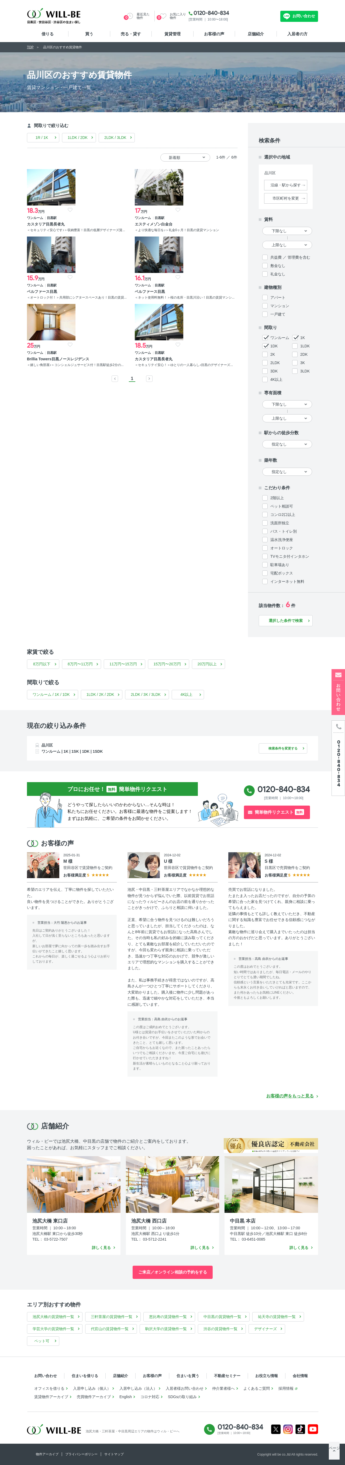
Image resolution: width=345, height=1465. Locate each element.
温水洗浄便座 (281, 540)
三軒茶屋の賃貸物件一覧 (111, 1317)
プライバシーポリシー (81, 1454)
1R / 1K (42, 137)
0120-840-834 (211, 13)
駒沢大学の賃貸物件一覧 (166, 1329)
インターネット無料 (287, 581)
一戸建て (277, 314)
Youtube (313, 1429)
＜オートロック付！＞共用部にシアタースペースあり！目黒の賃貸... (159, 234)
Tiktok (300, 1429)
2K (272, 354)
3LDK (305, 371)
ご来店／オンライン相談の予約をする (172, 1272)
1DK (274, 346)
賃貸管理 (172, 34)
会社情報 (300, 1376)
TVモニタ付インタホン (289, 556)
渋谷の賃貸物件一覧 (220, 1329)
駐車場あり (279, 565)
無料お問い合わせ (259, 16)
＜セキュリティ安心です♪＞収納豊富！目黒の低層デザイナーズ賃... (50, 234)
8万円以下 (41, 664)
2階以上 (277, 498)
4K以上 (276, 379)
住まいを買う (188, 1376)
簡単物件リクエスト (279, 812)
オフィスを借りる (49, 1388)
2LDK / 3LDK (115, 137)
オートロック (281, 548)
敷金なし (277, 265)
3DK (274, 371)
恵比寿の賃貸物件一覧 (168, 1317)
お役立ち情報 (266, 1376)
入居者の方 (297, 34)
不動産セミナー (227, 1376)
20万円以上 (207, 664)
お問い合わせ (303, 16)
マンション (279, 306)
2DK (304, 354)
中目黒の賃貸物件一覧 (222, 1317)
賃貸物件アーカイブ (51, 1397)
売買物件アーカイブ (94, 1397)
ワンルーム (279, 338)
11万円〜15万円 (123, 664)
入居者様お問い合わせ (184, 1388)
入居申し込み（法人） (138, 1388)
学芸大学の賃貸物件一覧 (53, 1329)
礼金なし (277, 274)
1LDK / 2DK (78, 137)
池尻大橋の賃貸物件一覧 (53, 1317)
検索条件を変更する (280, 748)
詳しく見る (101, 1247)
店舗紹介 (256, 34)
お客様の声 (214, 34)
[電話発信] (338, 758)
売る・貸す (131, 34)
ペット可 (41, 1341)
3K (302, 363)
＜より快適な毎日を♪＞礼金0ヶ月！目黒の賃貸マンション (103, 232)
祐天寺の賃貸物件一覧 (277, 1317)
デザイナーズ (265, 1329)
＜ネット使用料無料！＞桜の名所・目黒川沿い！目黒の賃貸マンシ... (213, 234)
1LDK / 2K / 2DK (100, 694)
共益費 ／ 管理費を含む (290, 257)
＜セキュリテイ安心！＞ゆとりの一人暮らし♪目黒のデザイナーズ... (105, 315)
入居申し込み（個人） (92, 1388)
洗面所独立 (279, 523)
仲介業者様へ (223, 1388)
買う (89, 34)
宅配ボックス (281, 573)
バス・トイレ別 (283, 531)
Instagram (288, 1429)
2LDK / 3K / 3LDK (146, 694)
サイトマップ (114, 1454)
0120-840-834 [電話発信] (283, 789)
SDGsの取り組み (182, 1397)
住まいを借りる (85, 1376)
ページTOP (334, 1454)
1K (302, 338)
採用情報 (286, 1388)
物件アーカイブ (47, 1454)
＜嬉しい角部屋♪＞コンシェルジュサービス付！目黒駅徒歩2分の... (50, 319)
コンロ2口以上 (282, 514)
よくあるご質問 (256, 1388)
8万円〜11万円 (80, 664)
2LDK (275, 363)
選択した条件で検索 (286, 620)
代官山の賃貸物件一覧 (110, 1329)
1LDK (305, 346)
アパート (277, 297)
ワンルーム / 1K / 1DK (51, 694)
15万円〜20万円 (167, 664)
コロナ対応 (149, 1397)
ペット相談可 (281, 506)
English (125, 1397)
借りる (48, 34)
